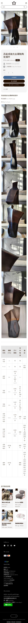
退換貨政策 (18, 622)
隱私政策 (13, 622)
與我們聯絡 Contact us (9, 573)
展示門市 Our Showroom (9, 571)
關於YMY (6, 569)
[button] (2, 3)
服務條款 (9, 622)
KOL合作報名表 (7, 576)
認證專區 (6, 585)
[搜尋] (24, 6)
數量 (4, 70)
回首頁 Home (7, 567)
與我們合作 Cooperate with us (11, 574)
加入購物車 (14, 81)
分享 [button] (5, 89)
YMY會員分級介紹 (8, 583)
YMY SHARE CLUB (8, 578)
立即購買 (14, 77)
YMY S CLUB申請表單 (9, 580)
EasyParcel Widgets (8, 582)
